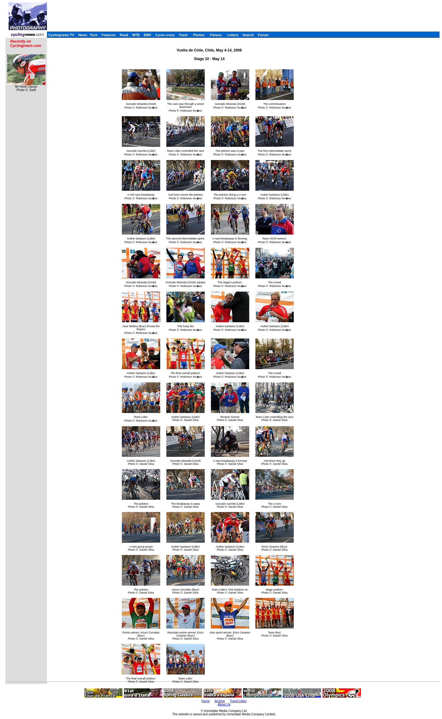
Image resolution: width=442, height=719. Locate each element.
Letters (232, 35)
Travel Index (238, 701)
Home (205, 701)
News (82, 35)
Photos (198, 35)
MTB (136, 35)
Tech (94, 35)
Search (248, 35)
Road (124, 35)
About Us (224, 704)
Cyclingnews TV (61, 35)
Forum (263, 35)
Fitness (216, 35)
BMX (147, 35)
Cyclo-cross (165, 35)
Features (109, 35)
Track (183, 35)
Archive (220, 701)
